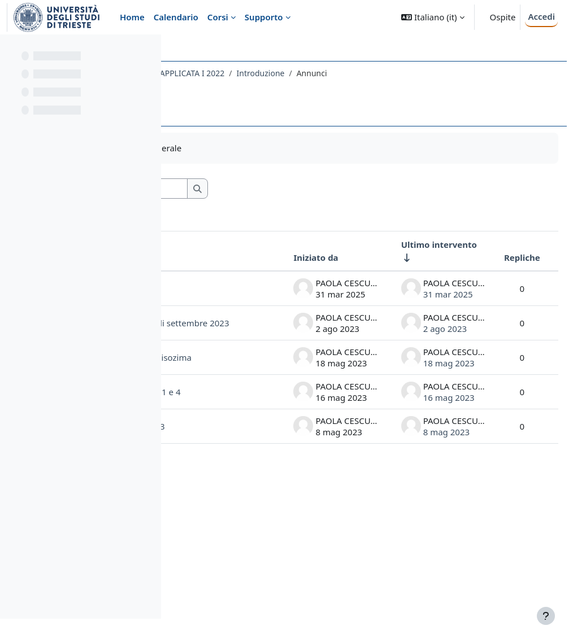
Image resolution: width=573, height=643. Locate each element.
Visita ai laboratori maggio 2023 (223, 564)
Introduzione (418, 73)
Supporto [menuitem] (264, 17)
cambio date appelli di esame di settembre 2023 (221, 369)
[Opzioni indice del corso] (147, 51)
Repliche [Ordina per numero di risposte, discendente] (497, 257)
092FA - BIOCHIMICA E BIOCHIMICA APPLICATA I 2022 (283, 73)
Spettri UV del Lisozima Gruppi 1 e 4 (221, 507)
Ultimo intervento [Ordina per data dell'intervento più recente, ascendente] (414, 244)
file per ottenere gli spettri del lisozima (219, 445)
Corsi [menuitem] (217, 17)
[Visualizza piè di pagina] (546, 616)
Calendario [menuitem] (176, 17)
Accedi (541, 16)
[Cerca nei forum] (276, 188)
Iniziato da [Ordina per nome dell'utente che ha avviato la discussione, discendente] (290, 257)
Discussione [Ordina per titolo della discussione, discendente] (221, 257)
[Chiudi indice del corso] (12, 51)
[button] (432, 17)
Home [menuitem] (132, 17)
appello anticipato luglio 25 (216, 299)
